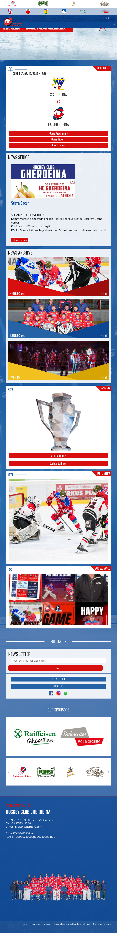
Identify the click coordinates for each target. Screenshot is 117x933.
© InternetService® (102, 924)
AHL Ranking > (58, 456)
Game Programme (58, 133)
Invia (55, 668)
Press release (58, 679)
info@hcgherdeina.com (28, 826)
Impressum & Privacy (51, 924)
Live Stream (58, 145)
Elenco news (20, 240)
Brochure (58, 686)
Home (24, 924)
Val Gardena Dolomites (80, 924)
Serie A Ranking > (58, 463)
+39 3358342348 (21, 823)
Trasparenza (34, 924)
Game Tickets (58, 139)
